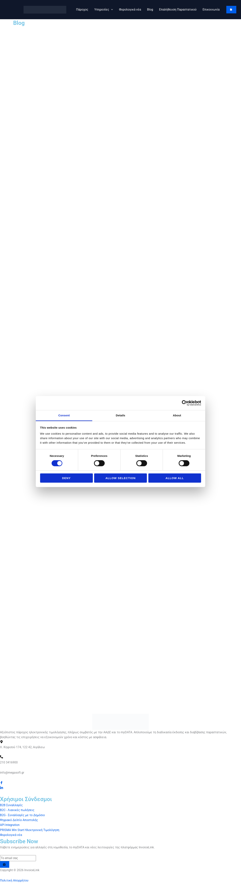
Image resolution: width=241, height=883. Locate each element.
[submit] (4, 864)
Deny (66, 478)
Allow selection (120, 478)
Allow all (174, 478)
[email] (18, 858)
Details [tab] (120, 415)
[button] (111, 9)
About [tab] (177, 415)
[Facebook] (1, 783)
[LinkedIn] (1, 788)
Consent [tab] (64, 415)
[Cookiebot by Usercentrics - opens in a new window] (184, 403)
